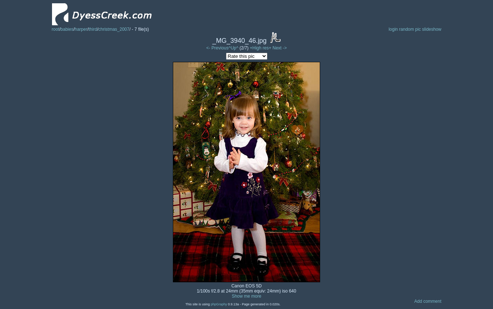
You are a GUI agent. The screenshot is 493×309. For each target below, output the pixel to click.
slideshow (431, 29)
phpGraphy (219, 304)
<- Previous (217, 48)
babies (66, 29)
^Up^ (233, 48)
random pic (410, 29)
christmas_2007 (113, 29)
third (93, 29)
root (55, 29)
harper (81, 29)
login (393, 29)
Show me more (247, 296)
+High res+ (261, 48)
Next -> (280, 48)
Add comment (427, 301)
